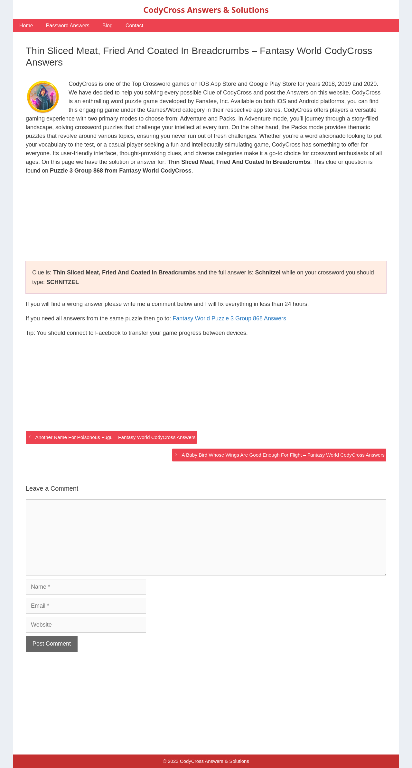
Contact (134, 25)
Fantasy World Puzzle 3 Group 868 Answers (229, 318)
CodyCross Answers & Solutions (205, 9)
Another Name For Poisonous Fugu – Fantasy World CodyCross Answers (115, 437)
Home (26, 25)
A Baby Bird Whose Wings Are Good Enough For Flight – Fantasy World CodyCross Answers (283, 455)
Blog (107, 25)
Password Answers (67, 25)
